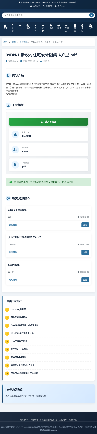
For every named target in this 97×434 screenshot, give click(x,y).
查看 (85, 225)
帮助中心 (73, 420)
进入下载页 (48, 121)
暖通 (59, 26)
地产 (91, 26)
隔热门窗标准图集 (19, 317)
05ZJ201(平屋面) (18, 309)
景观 (43, 28)
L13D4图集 (14, 265)
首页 (6, 26)
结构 (28, 26)
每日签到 (35, 6)
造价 (75, 28)
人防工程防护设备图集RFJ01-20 (24, 237)
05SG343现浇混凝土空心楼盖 (24, 373)
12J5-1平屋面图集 (17, 210)
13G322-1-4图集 (18, 357)
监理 (82, 28)
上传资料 (63, 420)
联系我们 (44, 420)
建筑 (13, 28)
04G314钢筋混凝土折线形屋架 (24, 325)
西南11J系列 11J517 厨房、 (23, 365)
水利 (20, 26)
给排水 (67, 28)
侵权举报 (34, 420)
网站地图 (53, 420)
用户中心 (60, 6)
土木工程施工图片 (19, 341)
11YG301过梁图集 (19, 349)
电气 (35, 28)
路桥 (51, 26)
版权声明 (24, 420)
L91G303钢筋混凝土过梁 (22, 333)
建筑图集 (24, 42)
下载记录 (48, 6)
